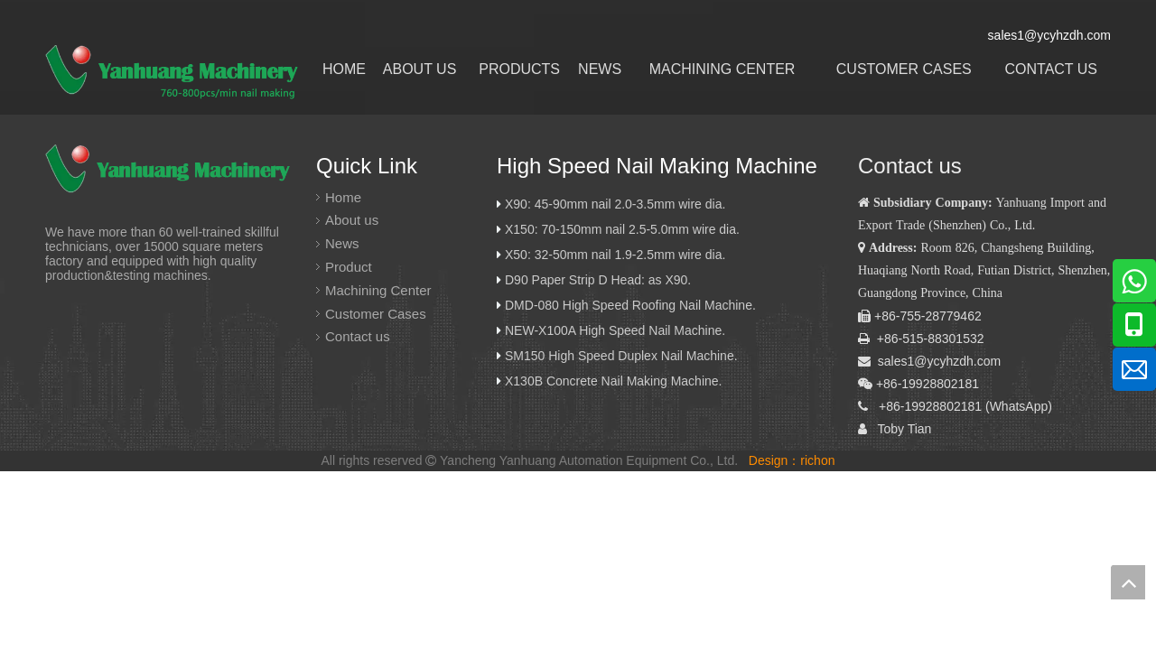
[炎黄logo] (171, 170)
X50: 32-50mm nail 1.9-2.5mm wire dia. (615, 254)
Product (348, 266)
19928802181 (943, 406)
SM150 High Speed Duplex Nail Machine (619, 355)
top (1128, 582)
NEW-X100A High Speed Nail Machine (613, 330)
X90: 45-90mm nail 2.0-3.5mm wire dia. (615, 204)
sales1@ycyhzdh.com (939, 361)
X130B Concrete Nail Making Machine (612, 381)
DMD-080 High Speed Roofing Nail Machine (628, 305)
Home (343, 197)
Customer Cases (375, 313)
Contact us (357, 336)
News (342, 243)
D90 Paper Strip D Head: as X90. (600, 280)
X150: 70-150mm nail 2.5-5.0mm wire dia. (622, 229)
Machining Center (378, 290)
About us (351, 220)
